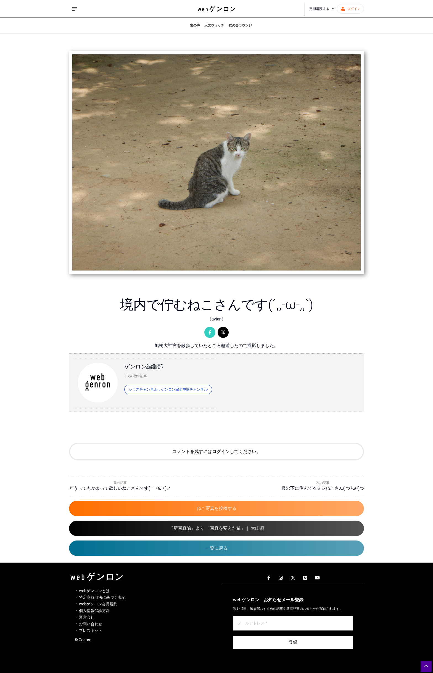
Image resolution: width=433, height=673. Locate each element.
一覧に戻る (216, 548)
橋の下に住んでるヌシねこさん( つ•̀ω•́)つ (322, 488)
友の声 (195, 25)
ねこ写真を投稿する (216, 508)
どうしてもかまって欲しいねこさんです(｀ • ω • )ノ (120, 488)
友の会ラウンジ (240, 25)
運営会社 (86, 617)
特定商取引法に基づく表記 (102, 597)
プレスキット (90, 630)
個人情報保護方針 (94, 610)
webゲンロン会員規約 (98, 604)
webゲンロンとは (94, 591)
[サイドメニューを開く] (74, 8)
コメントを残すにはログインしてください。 (216, 451)
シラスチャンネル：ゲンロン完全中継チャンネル (168, 389)
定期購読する (322, 9)
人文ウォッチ (214, 25)
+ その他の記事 (135, 376)
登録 (293, 642)
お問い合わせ (90, 624)
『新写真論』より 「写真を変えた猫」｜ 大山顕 (216, 528)
